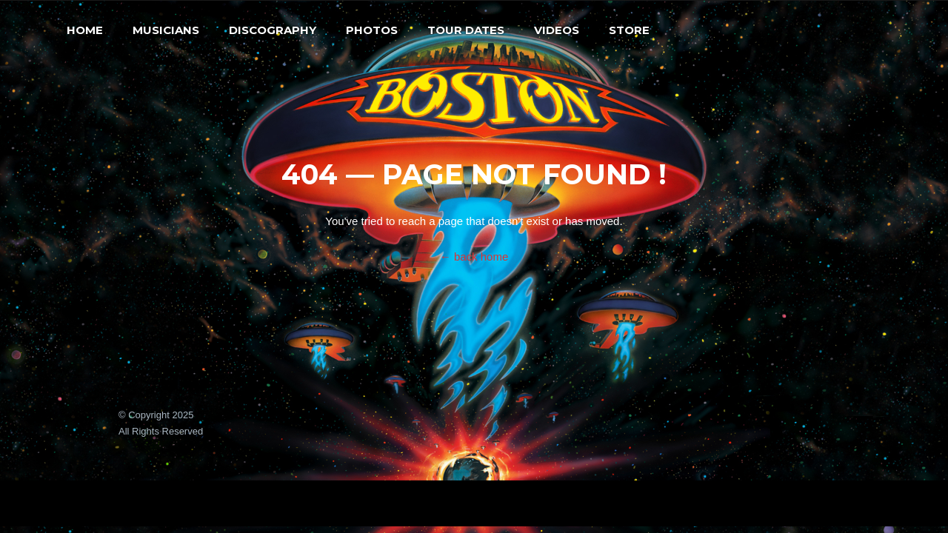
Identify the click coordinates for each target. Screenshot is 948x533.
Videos (556, 30)
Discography (272, 30)
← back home (474, 256)
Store (629, 30)
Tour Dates (465, 30)
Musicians (166, 30)
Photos (372, 30)
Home (85, 30)
